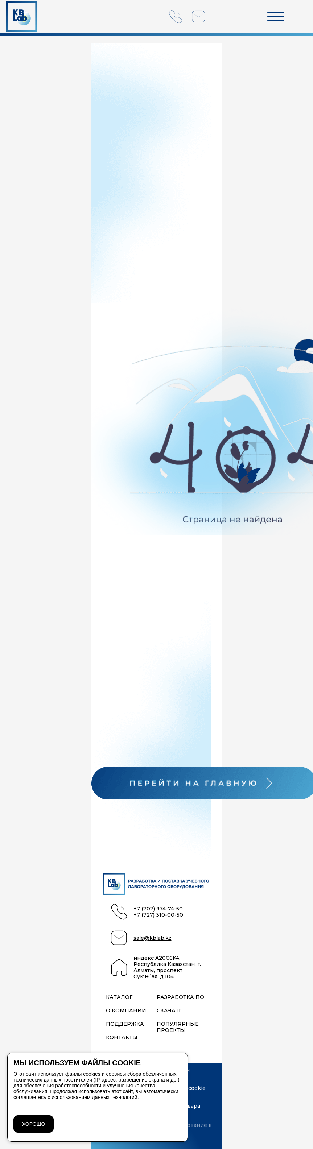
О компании (126, 1011)
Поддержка (125, 1024)
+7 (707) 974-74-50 (158, 909)
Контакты (121, 1037)
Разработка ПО (180, 997)
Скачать (170, 1011)
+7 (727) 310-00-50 (158, 915)
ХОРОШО (33, 1124)
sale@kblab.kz (152, 938)
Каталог (119, 997)
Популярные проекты (178, 1027)
